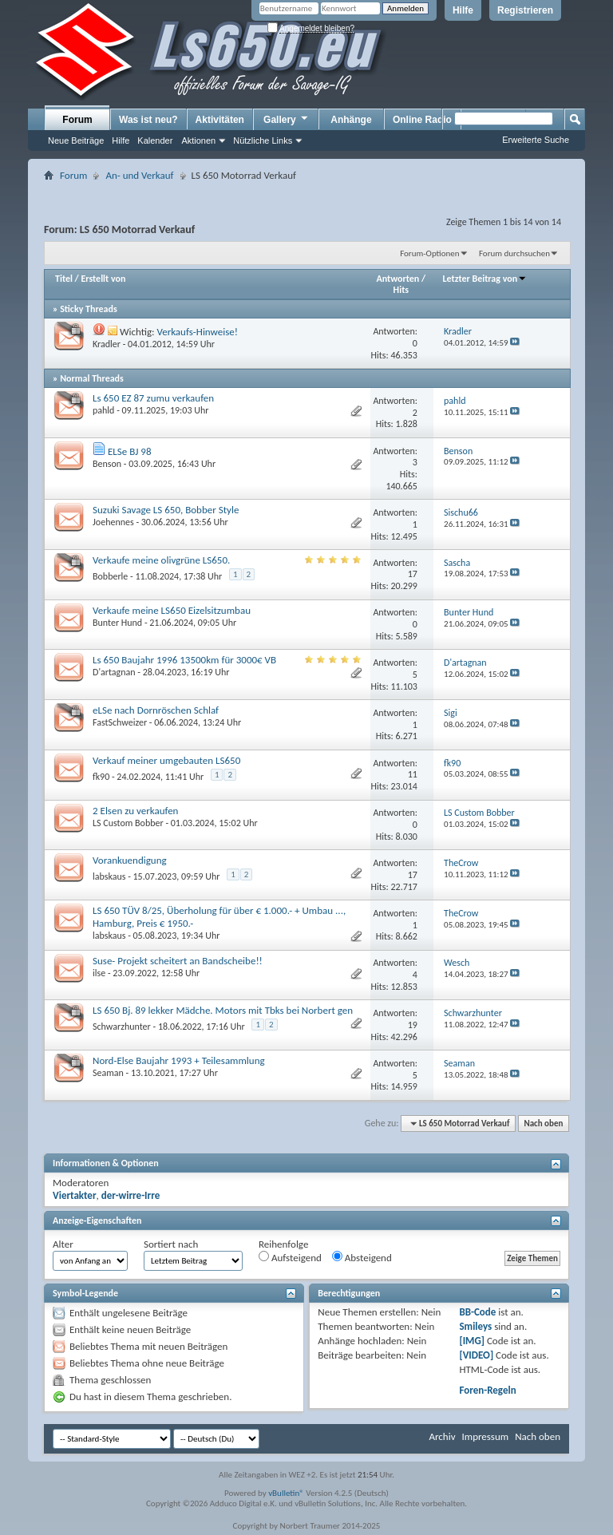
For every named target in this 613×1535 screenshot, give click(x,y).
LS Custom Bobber (128, 823)
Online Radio (422, 119)
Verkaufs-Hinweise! (197, 332)
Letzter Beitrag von (485, 278)
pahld (103, 410)
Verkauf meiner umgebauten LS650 (166, 760)
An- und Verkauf (139, 175)
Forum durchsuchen (514, 253)
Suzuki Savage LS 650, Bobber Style (166, 510)
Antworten (398, 278)
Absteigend (362, 1257)
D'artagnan (114, 672)
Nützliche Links (262, 140)
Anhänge (350, 119)
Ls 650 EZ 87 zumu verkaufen (153, 398)
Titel (64, 278)
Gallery (286, 119)
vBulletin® (286, 1493)
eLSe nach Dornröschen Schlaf (156, 710)
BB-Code (477, 1312)
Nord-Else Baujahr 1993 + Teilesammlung (179, 1060)
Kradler (107, 344)
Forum (77, 119)
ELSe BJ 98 (130, 451)
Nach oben (543, 1123)
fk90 (101, 776)
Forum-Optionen (429, 253)
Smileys (475, 1326)
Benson (107, 463)
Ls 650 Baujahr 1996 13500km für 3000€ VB (184, 660)
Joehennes (113, 522)
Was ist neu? (148, 119)
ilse (99, 973)
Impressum (484, 1436)
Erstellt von (103, 278)
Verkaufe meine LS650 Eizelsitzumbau (172, 610)
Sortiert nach (171, 1244)
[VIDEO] (476, 1355)
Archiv (442, 1436)
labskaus (109, 876)
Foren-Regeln (487, 1390)
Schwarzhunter (122, 1026)
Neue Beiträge (76, 140)
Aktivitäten (220, 119)
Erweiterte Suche (535, 139)
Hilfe (463, 10)
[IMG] (471, 1341)
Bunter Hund (117, 622)
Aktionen (198, 140)
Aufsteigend (290, 1257)
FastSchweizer (120, 722)
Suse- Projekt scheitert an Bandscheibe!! (178, 961)
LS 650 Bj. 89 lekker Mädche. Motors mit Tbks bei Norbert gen (223, 1010)
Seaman (108, 1072)
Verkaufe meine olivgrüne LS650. (161, 560)
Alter (63, 1244)
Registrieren (525, 10)
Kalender (154, 140)
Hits (401, 289)
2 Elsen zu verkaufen (135, 811)
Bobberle (110, 576)
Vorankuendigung (130, 860)
